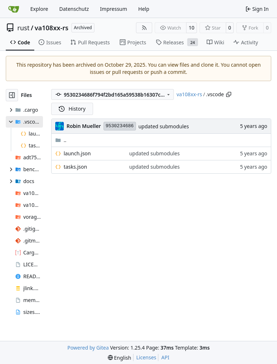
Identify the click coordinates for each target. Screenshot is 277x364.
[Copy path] (228, 94)
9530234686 (120, 126)
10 (191, 27)
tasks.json (75, 166)
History (72, 108)
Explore (39, 8)
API (165, 357)
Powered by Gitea (88, 347)
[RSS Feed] (144, 27)
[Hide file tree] (12, 95)
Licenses (146, 357)
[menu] (119, 357)
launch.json (77, 153)
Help (143, 8)
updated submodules (163, 126)
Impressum (113, 8)
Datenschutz (74, 8)
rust (23, 27)
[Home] (14, 9)
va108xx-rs (52, 27)
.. (60, 140)
